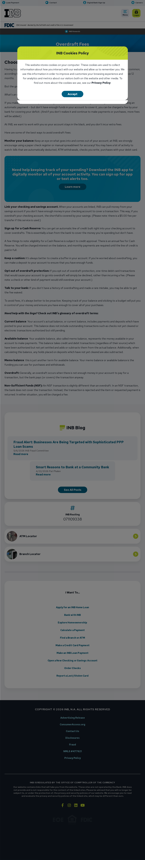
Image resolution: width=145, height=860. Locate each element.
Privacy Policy (101, 83)
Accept (72, 94)
